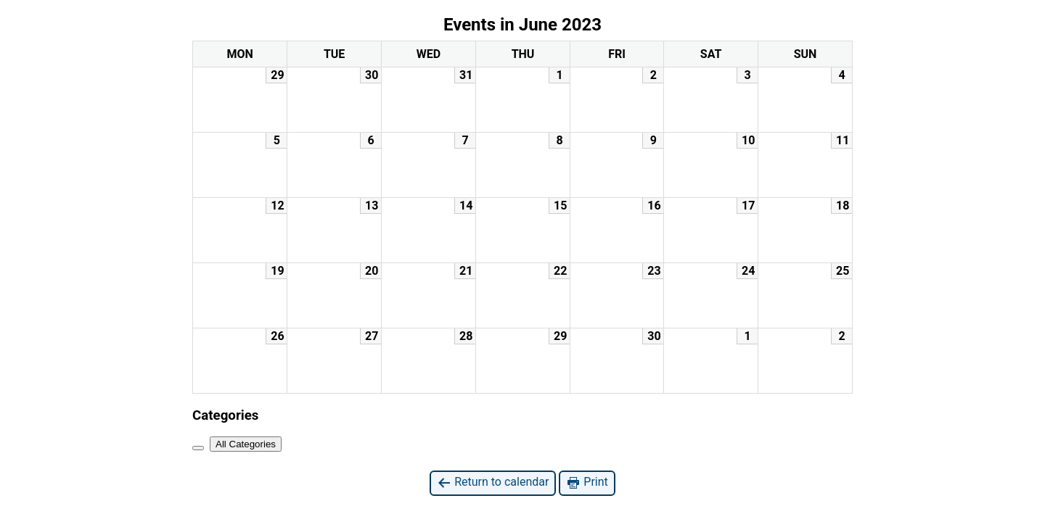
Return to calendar (493, 482)
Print (586, 482)
